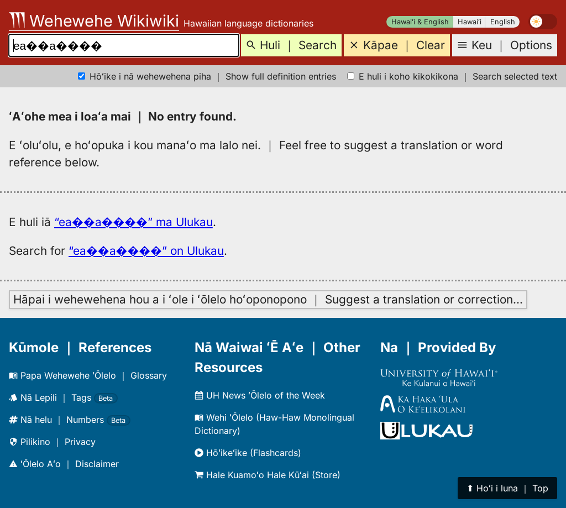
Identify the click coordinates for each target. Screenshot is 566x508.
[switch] (542, 21)
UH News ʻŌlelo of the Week (260, 395)
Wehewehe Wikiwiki (94, 20)
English (502, 22)
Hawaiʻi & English (420, 22)
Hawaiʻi (469, 22)
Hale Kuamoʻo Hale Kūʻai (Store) (267, 474)
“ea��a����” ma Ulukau (133, 222)
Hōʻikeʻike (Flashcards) (248, 452)
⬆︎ (507, 488)
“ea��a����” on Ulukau (146, 251)
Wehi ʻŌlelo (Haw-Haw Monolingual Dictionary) (274, 424)
